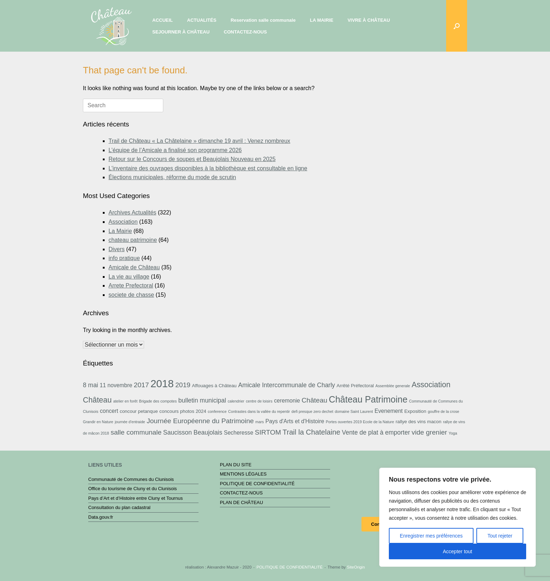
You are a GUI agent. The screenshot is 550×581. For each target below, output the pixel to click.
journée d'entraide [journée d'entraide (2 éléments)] (130, 422)
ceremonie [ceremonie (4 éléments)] (287, 401)
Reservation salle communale (263, 20)
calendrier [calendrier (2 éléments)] (236, 401)
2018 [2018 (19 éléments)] (162, 383)
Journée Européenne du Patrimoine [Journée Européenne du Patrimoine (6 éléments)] (200, 421)
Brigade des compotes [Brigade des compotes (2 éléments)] (158, 401)
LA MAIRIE (321, 20)
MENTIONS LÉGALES (243, 474)
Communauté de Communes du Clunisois (131, 479)
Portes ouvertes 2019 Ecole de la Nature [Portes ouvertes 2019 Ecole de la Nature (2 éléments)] (360, 422)
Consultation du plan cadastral (119, 507)
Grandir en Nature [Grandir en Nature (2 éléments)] (98, 422)
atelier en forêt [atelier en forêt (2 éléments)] (125, 401)
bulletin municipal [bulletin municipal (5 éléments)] (202, 400)
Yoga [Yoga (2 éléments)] (453, 433)
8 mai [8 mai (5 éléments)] (90, 385)
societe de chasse (131, 295)
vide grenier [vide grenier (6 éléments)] (429, 432)
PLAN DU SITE (236, 464)
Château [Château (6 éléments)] (314, 400)
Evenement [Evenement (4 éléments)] (389, 411)
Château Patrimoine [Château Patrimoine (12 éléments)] (368, 399)
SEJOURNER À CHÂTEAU (181, 32)
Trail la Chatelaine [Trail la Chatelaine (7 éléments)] (311, 432)
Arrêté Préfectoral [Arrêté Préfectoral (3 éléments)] (355, 385)
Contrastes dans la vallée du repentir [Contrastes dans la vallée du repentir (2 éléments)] (259, 411)
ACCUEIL (162, 20)
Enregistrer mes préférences (431, 536)
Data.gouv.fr (100, 517)
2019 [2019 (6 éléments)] (182, 385)
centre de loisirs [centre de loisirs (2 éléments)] (259, 401)
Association (123, 222)
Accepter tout (457, 551)
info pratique (124, 258)
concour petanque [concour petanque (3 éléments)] (139, 411)
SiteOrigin (356, 567)
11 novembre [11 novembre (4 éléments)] (116, 385)
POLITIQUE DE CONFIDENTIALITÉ (257, 483)
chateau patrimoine (133, 240)
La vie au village (129, 277)
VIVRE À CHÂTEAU (369, 20)
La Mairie (120, 231)
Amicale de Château (134, 267)
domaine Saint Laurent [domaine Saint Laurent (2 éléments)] (354, 411)
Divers (117, 249)
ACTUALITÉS (201, 20)
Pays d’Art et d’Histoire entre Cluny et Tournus (135, 498)
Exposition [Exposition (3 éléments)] (415, 411)
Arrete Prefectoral (131, 285)
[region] (457, 517)
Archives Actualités (132, 212)
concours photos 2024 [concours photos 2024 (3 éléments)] (182, 411)
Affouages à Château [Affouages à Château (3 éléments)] (214, 385)
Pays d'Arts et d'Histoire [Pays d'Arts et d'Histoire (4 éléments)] (294, 421)
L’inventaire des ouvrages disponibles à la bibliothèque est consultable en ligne (208, 168)
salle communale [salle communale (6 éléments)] (136, 432)
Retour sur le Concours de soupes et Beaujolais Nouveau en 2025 (192, 159)
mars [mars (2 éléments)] (259, 422)
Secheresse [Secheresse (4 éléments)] (238, 433)
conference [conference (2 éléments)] (217, 411)
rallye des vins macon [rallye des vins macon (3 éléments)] (418, 421)
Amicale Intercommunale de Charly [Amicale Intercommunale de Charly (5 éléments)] (286, 385)
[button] (456, 26)
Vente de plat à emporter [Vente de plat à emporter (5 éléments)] (376, 432)
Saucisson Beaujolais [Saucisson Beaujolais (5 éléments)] (192, 432)
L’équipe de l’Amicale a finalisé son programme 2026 (175, 150)
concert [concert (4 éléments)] (109, 411)
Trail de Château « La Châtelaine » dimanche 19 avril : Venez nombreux (199, 141)
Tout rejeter (499, 536)
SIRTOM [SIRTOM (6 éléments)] (268, 432)
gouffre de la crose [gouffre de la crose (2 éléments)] (443, 411)
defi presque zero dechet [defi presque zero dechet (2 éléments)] (312, 411)
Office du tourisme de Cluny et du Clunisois (132, 488)
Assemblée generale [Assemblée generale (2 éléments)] (392, 386)
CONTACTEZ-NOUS (245, 32)
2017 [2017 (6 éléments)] (141, 385)
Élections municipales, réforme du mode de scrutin (172, 177)
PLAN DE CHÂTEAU (241, 502)
